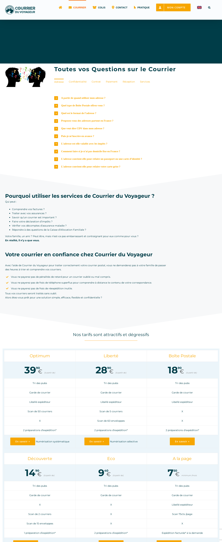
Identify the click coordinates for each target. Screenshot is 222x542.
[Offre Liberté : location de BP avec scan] (96, 442)
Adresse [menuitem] (59, 81)
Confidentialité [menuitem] (77, 81)
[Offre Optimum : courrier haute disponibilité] (22, 442)
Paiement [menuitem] (112, 81)
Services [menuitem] (145, 81)
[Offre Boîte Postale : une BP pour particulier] (182, 442)
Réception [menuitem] (129, 81)
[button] (209, 7)
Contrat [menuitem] (96, 81)
